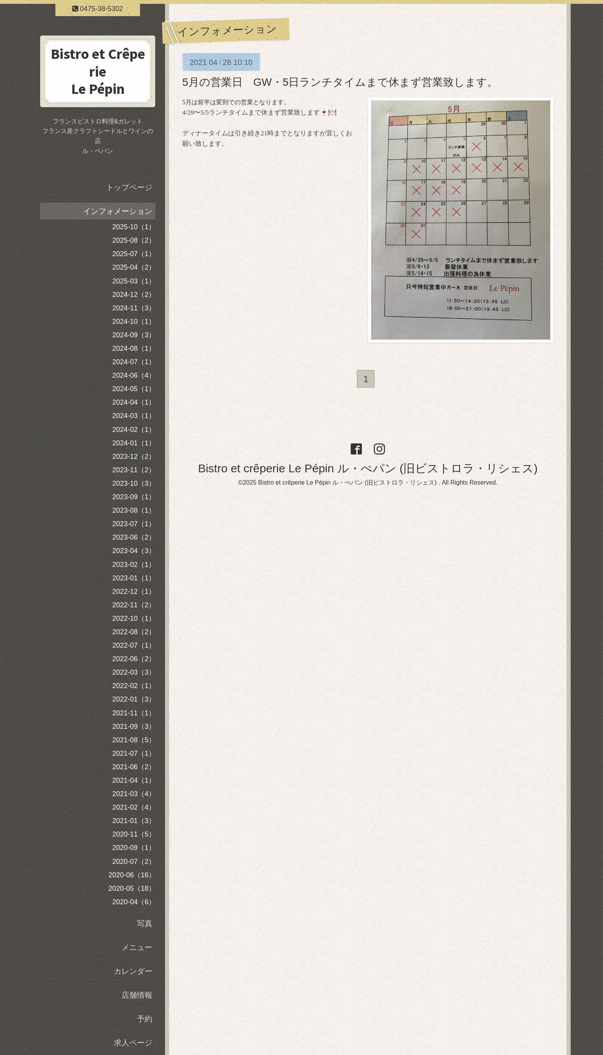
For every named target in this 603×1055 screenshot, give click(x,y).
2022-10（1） (133, 618)
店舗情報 (137, 995)
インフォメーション (117, 211)
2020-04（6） (133, 902)
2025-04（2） (133, 267)
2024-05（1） (133, 389)
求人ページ (133, 1042)
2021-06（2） (133, 767)
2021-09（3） (133, 726)
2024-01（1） (133, 443)
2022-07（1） (133, 645)
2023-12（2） (133, 456)
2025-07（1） (133, 254)
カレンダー (133, 971)
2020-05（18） (131, 888)
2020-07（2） (133, 861)
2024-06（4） (133, 375)
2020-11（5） (133, 834)
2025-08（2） (133, 240)
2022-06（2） (133, 659)
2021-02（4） (133, 807)
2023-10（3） (133, 483)
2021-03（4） (133, 794)
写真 (144, 923)
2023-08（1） (133, 510)
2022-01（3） (133, 699)
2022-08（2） (133, 632)
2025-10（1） (133, 227)
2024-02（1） (133, 429)
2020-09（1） (133, 848)
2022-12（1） (133, 591)
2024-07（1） (133, 362)
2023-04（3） (133, 551)
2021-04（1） (133, 780)
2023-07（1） (133, 524)
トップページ (129, 187)
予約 (144, 1019)
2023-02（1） (133, 564)
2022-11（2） (133, 605)
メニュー (137, 947)
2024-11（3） (133, 308)
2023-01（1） (133, 578)
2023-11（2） (133, 470)
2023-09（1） (133, 497)
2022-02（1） (133, 686)
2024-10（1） (133, 321)
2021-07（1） (133, 753)
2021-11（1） (133, 713)
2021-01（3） (133, 821)
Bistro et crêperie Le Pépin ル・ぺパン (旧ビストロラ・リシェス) (368, 469)
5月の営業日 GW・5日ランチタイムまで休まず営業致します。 (340, 82)
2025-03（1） (133, 281)
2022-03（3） (133, 672)
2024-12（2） (133, 294)
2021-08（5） (133, 740)
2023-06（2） (133, 537)
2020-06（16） (131, 875)
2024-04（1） (133, 402)
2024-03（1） (133, 416)
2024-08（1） (133, 348)
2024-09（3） (133, 335)
